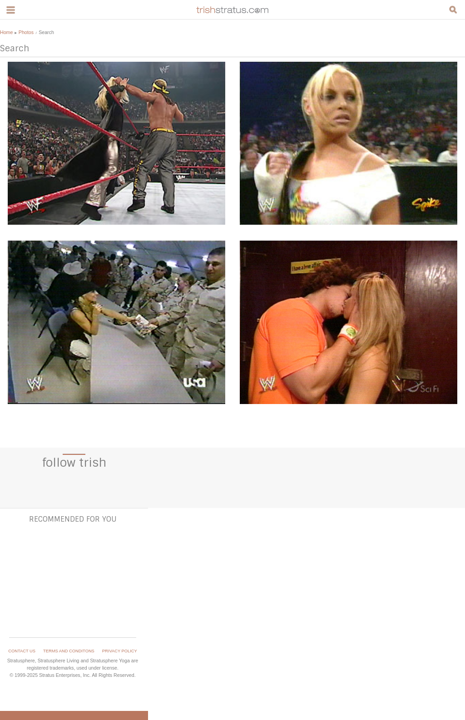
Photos (26, 32)
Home (6, 32)
